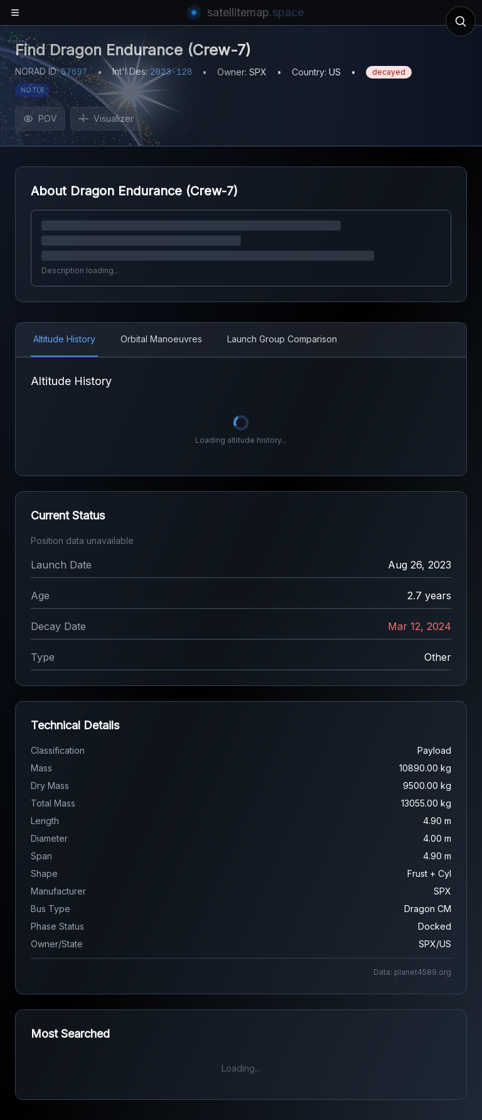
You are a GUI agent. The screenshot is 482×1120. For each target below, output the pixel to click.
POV (40, 118)
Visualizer (106, 118)
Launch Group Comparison (282, 339)
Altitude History (64, 339)
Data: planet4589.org (412, 972)
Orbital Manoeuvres (161, 339)
